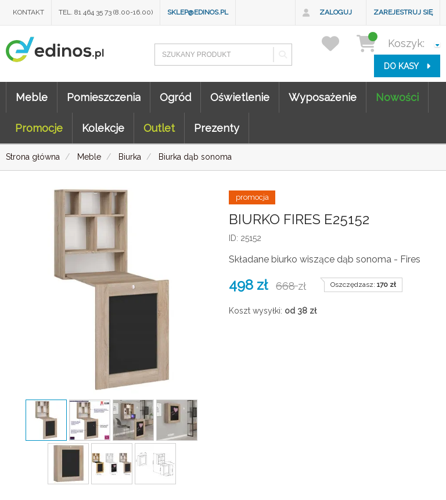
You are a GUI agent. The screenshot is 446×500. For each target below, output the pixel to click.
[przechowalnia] (338, 43)
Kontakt (28, 12)
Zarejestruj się (403, 12)
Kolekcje (103, 128)
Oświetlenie (239, 97)
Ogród (175, 97)
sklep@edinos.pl (197, 12)
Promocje (39, 128)
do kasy (407, 66)
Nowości (397, 97)
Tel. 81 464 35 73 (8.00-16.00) (106, 12)
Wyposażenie (323, 97)
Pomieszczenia (104, 97)
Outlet (159, 128)
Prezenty (216, 128)
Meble (32, 97)
